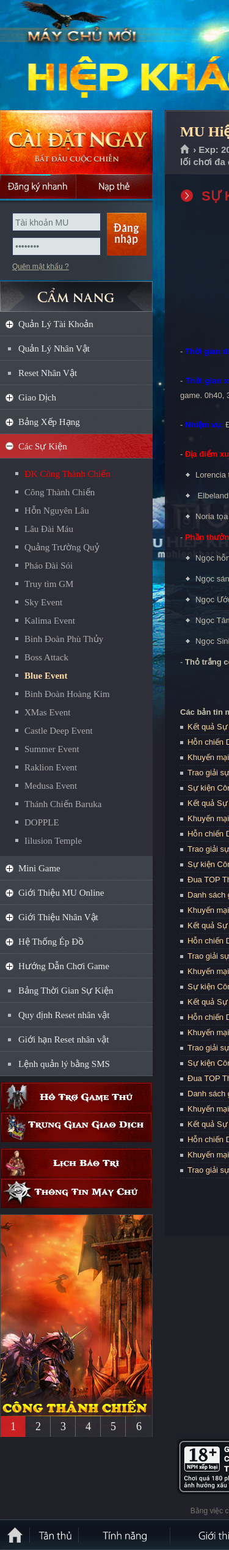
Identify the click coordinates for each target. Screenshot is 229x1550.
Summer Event (51, 749)
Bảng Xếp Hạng (49, 422)
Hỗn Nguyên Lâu (56, 510)
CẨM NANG (76, 291)
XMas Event (47, 712)
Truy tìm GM (48, 584)
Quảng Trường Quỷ (62, 547)
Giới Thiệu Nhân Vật (58, 917)
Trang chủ (185, 150)
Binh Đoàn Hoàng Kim (67, 694)
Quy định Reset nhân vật (63, 1015)
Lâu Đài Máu (48, 529)
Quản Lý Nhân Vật (54, 348)
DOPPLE (41, 822)
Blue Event (45, 676)
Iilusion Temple (53, 841)
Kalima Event (49, 621)
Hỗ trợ (76, 1097)
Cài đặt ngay (76, 142)
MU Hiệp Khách (88, 55)
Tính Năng (125, 1534)
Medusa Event (50, 786)
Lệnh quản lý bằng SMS (64, 1064)
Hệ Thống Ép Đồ (51, 942)
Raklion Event (50, 767)
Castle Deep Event (58, 731)
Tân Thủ (55, 1534)
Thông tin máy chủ (76, 1193)
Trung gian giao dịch (76, 1127)
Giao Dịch (37, 397)
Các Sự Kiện (42, 446)
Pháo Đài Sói (48, 565)
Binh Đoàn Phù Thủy (63, 639)
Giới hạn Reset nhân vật (63, 1039)
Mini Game (39, 868)
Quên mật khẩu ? (40, 266)
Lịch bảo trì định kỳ (76, 1163)
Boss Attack (46, 657)
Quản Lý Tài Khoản (55, 324)
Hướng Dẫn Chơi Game (63, 966)
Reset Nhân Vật (47, 373)
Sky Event (43, 602)
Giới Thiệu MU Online (61, 893)
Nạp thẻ (114, 186)
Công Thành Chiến (59, 492)
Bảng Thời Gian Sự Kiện (66, 990)
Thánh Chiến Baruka (62, 804)
